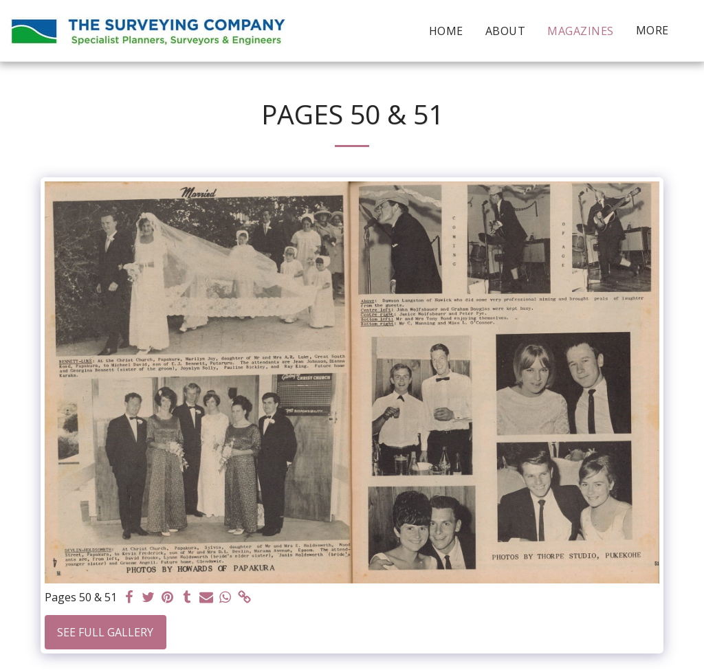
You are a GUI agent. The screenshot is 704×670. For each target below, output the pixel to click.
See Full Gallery (105, 632)
